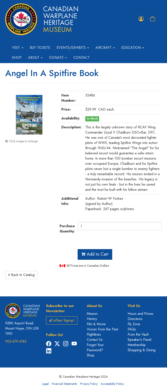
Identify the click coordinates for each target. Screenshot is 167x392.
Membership (137, 344)
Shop (17, 57)
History (92, 318)
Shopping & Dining (141, 350)
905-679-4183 (16, 341)
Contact (81, 57)
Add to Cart (95, 254)
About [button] (35, 57)
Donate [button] (58, 57)
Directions (135, 318)
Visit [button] (17, 47)
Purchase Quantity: (67, 229)
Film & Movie (96, 324)
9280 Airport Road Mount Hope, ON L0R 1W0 (22, 328)
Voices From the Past (102, 329)
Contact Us (95, 339)
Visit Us (134, 305)
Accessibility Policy (112, 384)
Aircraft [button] (105, 47)
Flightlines (94, 334)
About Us (94, 305)
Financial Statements (64, 384)
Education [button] (132, 47)
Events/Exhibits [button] (73, 47)
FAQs (132, 329)
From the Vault (138, 334)
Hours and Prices (140, 313)
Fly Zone (134, 324)
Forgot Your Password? (95, 347)
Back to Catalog (21, 274)
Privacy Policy (89, 384)
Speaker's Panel (139, 339)
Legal (45, 384)
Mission (92, 313)
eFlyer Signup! (62, 320)
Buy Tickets (40, 47)
